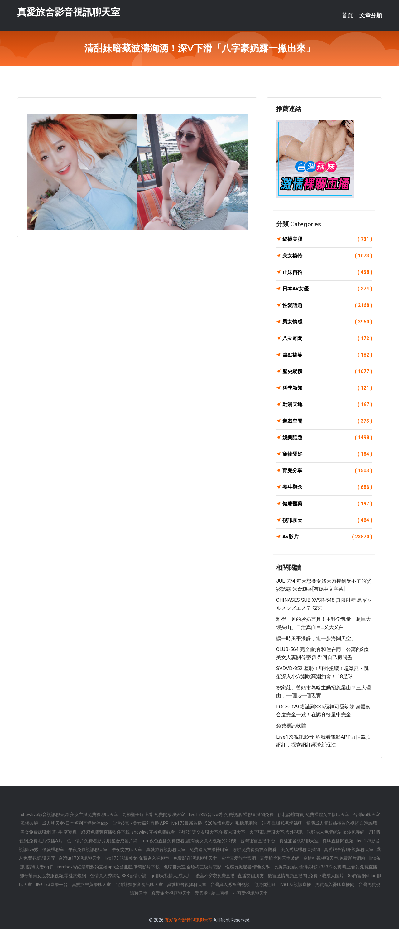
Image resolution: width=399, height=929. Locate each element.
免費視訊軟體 (291, 726)
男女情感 (327, 322)
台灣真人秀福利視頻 (230, 884)
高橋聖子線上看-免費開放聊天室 (154, 814)
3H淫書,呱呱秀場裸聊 (282, 823)
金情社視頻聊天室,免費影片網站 (334, 858)
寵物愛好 (327, 454)
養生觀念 (327, 487)
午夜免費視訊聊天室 (88, 849)
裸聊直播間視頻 (338, 840)
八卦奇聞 (327, 338)
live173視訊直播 (296, 884)
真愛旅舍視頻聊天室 (299, 840)
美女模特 (327, 255)
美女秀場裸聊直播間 (301, 849)
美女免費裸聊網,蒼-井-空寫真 (49, 831)
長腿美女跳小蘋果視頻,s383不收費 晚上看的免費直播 (325, 866)
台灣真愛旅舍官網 (239, 858)
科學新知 (327, 388)
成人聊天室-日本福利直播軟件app (75, 823)
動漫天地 (327, 404)
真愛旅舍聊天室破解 (280, 858)
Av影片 (327, 537)
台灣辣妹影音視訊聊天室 (139, 884)
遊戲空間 (327, 421)
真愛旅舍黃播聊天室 (92, 884)
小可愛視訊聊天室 (250, 893)
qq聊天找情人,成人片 (171, 875)
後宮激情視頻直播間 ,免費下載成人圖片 (306, 875)
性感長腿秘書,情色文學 (248, 866)
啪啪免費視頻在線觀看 (255, 849)
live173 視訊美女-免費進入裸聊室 (137, 858)
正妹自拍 (327, 272)
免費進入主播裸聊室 (210, 849)
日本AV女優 (327, 289)
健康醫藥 (327, 503)
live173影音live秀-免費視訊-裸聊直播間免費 (232, 814)
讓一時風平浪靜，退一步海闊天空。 (316, 638)
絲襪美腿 (327, 239)
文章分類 (370, 15)
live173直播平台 (52, 884)
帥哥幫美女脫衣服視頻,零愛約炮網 (53, 875)
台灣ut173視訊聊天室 (80, 858)
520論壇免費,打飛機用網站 (231, 823)
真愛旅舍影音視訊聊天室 (68, 12)
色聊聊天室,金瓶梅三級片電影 (193, 866)
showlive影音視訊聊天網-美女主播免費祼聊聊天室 (70, 814)
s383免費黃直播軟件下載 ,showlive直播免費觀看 (128, 831)
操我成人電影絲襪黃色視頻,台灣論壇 (341, 823)
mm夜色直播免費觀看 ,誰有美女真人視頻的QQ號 (189, 840)
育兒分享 (327, 470)
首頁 (347, 15)
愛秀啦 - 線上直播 (212, 893)
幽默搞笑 (327, 355)
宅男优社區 (265, 884)
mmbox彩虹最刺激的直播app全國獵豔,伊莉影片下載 (109, 866)
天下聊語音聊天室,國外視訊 (276, 831)
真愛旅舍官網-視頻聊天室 (349, 849)
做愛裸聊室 (53, 849)
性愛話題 (327, 305)
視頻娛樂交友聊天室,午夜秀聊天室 (212, 831)
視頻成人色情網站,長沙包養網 (336, 831)
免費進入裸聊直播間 (335, 884)
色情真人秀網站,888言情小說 (118, 875)
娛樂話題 (327, 437)
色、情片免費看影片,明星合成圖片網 (102, 840)
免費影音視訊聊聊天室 (195, 858)
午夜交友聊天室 (127, 849)
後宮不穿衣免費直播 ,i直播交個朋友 (230, 875)
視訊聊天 (327, 520)
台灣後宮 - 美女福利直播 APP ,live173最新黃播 (157, 823)
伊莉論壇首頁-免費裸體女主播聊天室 (314, 814)
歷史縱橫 (327, 371)
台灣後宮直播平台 (258, 840)
